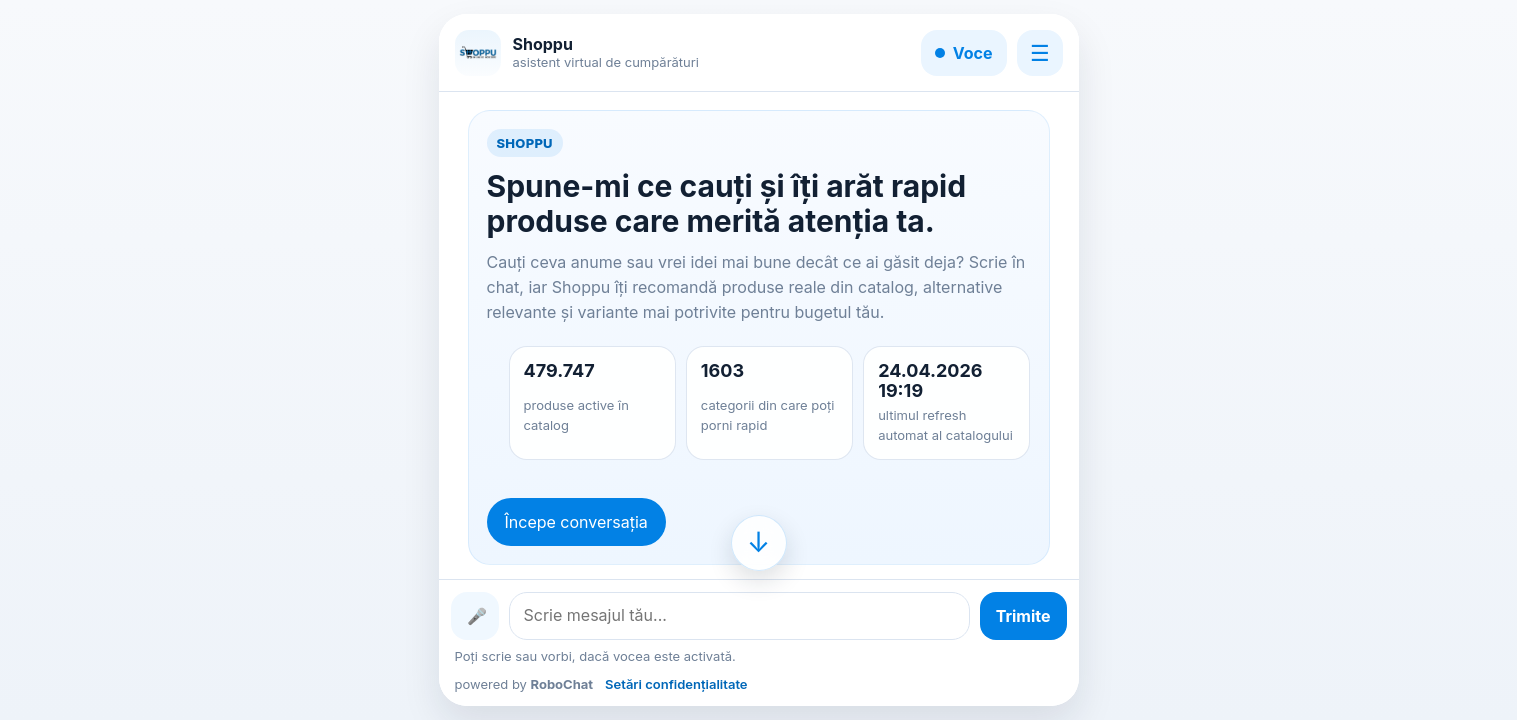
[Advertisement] (203, 360)
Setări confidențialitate (676, 684)
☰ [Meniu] (1040, 53)
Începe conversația (576, 522)
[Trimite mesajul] (1023, 616)
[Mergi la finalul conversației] (759, 543)
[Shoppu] (478, 53)
